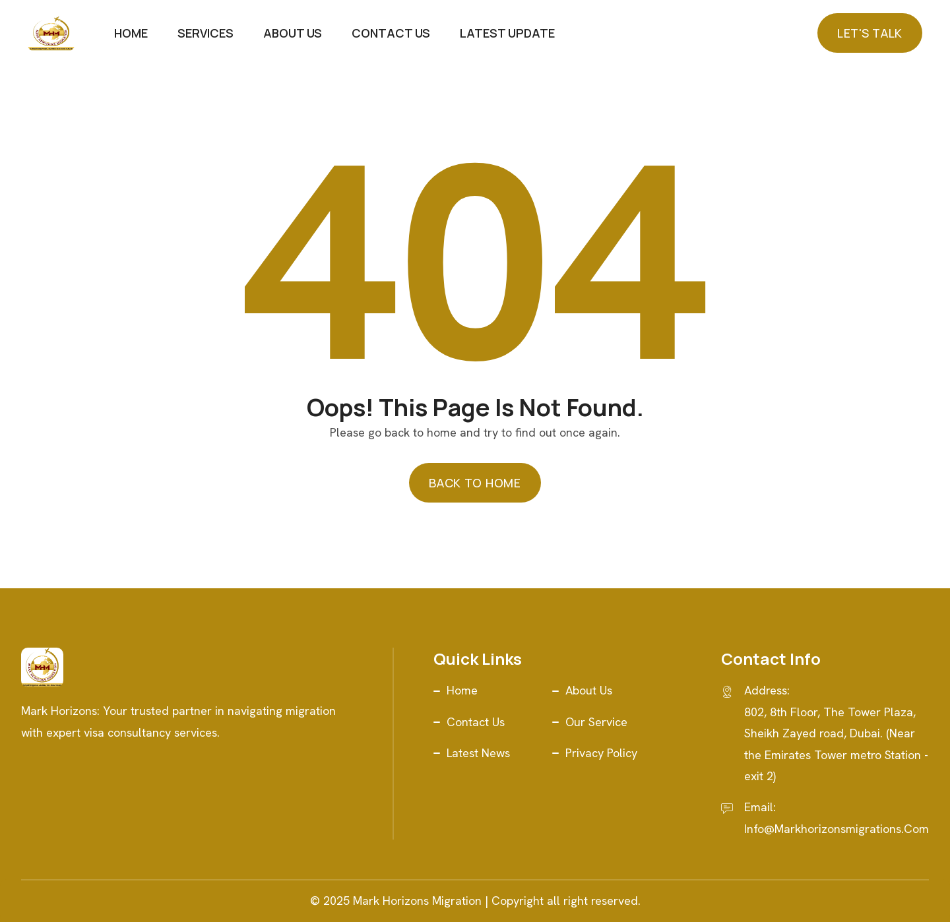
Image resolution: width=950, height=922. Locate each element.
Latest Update (507, 33)
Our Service (596, 721)
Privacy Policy (601, 752)
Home (131, 33)
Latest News (478, 752)
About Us (292, 33)
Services (205, 33)
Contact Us (391, 33)
